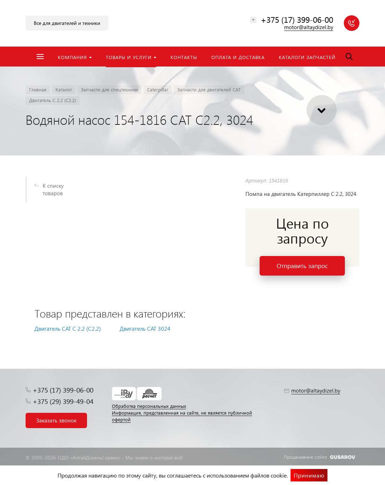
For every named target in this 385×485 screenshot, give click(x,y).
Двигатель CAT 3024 (145, 328)
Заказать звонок (56, 420)
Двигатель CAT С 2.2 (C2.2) (67, 328)
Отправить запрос (302, 266)
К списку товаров (53, 189)
